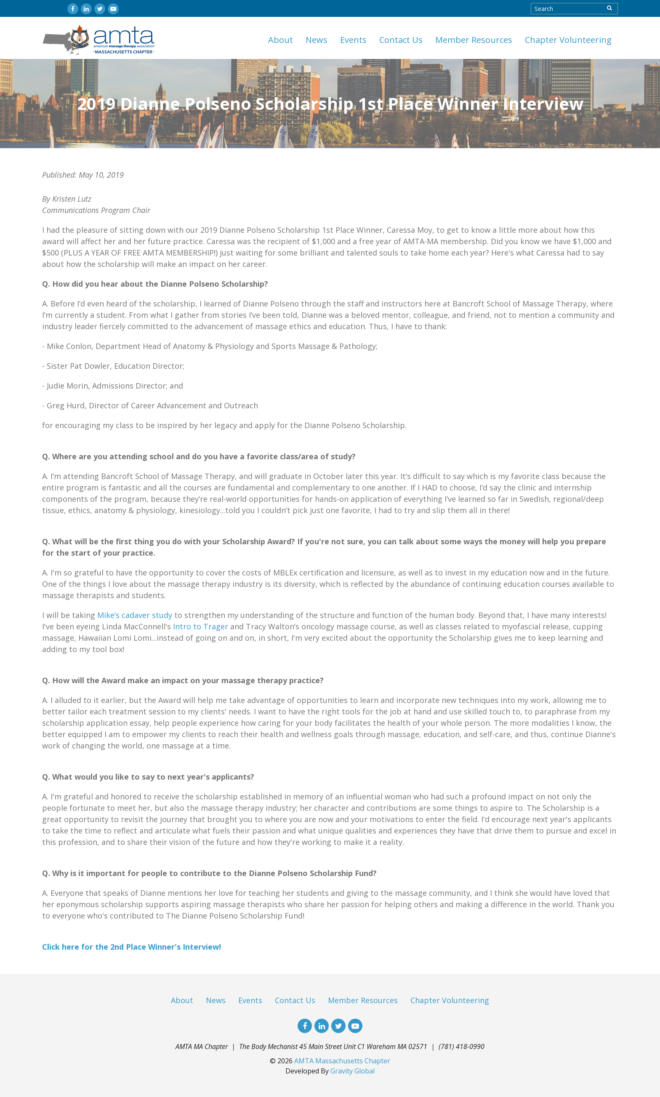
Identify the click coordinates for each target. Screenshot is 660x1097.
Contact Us (401, 39)
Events (353, 39)
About (280, 39)
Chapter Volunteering (568, 39)
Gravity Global (352, 1071)
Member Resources (473, 39)
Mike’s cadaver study (134, 615)
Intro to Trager (200, 626)
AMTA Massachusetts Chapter (342, 1060)
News (316, 39)
